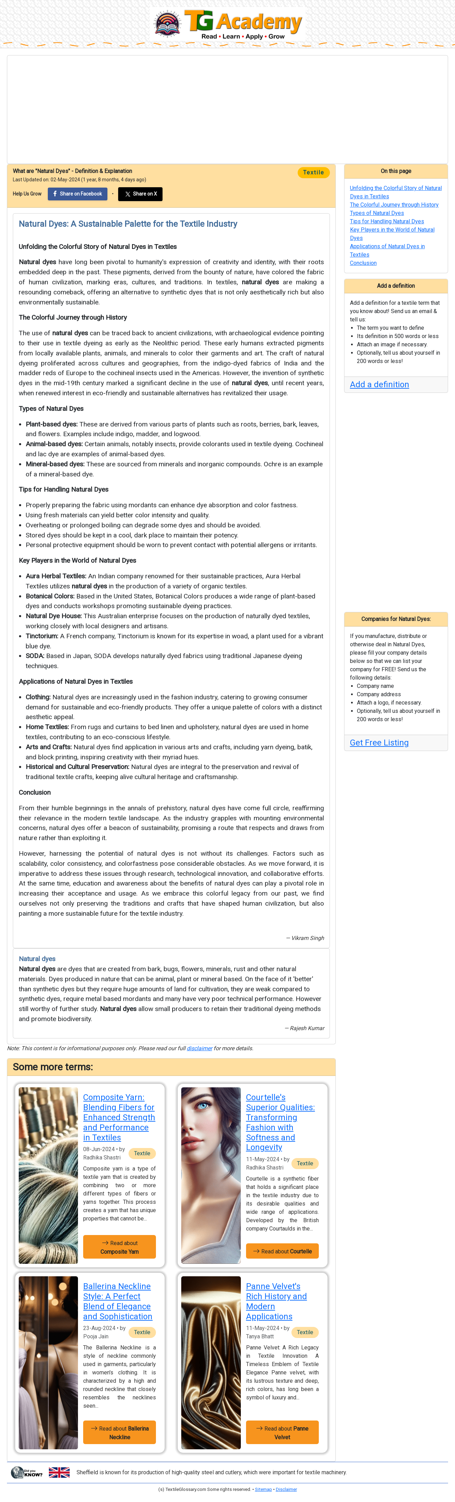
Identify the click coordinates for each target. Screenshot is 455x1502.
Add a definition (379, 384)
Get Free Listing (379, 743)
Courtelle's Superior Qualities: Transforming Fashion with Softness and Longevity (280, 1122)
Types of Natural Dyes (51, 409)
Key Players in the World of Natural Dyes (77, 560)
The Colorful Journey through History (73, 317)
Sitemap (263, 1489)
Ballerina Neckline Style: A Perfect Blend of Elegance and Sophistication (117, 1301)
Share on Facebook (77, 194)
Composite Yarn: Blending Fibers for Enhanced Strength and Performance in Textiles (119, 1117)
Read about (119, 1246)
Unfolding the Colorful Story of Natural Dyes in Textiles (98, 247)
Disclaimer (286, 1489)
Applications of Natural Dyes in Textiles (76, 681)
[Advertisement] (228, 109)
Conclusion (35, 792)
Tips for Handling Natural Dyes (63, 489)
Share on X (140, 194)
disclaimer (199, 1048)
